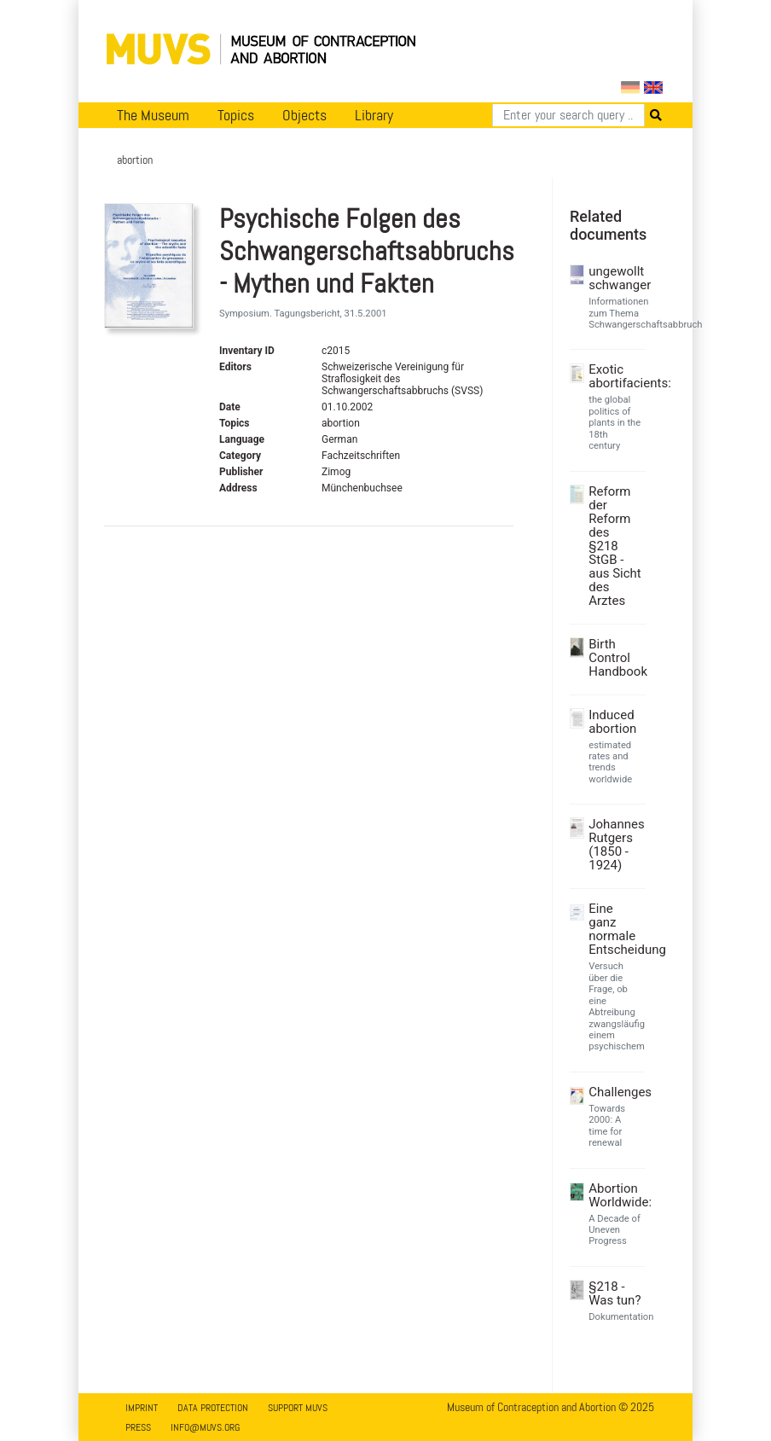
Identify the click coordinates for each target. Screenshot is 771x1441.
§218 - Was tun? (614, 1293)
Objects (304, 115)
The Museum (153, 115)
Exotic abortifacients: (614, 376)
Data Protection (212, 1408)
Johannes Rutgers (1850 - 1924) (614, 844)
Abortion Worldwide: (614, 1195)
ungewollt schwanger (614, 278)
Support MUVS (298, 1408)
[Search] (568, 115)
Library (374, 115)
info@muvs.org (205, 1427)
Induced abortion (612, 721)
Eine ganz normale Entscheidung (614, 929)
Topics (235, 115)
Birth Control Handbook (614, 657)
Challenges (614, 1092)
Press (138, 1427)
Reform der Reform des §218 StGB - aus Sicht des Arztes (614, 546)
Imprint (141, 1408)
